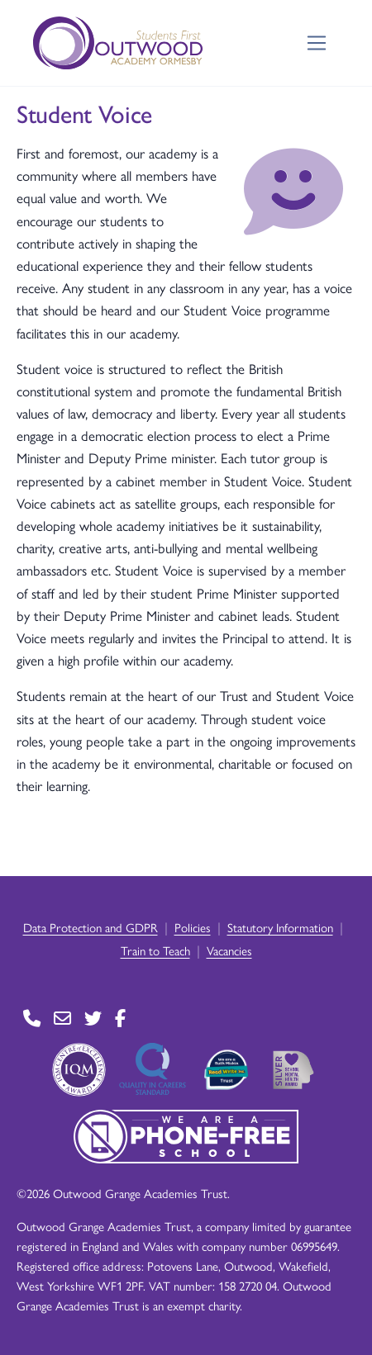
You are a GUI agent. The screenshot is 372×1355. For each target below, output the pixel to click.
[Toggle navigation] (317, 43)
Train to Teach (155, 950)
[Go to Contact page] (32, 1018)
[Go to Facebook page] (120, 1018)
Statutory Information (280, 927)
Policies (192, 927)
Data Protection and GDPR (90, 927)
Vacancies (229, 950)
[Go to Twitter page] (93, 1018)
